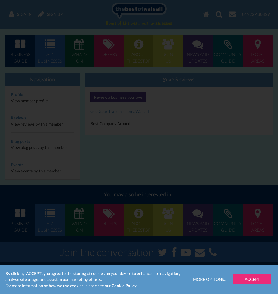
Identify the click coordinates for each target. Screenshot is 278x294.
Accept (252, 279)
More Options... (209, 279)
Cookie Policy (124, 285)
